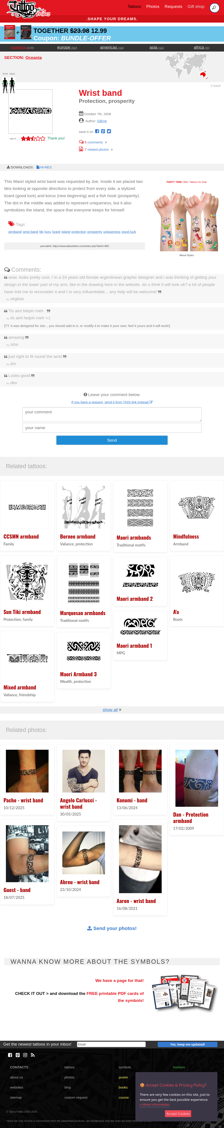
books (123, 1087)
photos (69, 1077)
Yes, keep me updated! (187, 1044)
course (124, 1097)
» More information (155, 1104)
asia (157, 47)
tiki (41, 232)
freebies (179, 1067)
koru (48, 232)
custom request (75, 1097)
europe (67, 47)
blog (67, 1087)
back (216, 85)
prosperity (94, 232)
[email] (111, 1044)
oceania (22, 47)
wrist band (30, 232)
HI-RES (44, 167)
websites (16, 1087)
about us (16, 1077)
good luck (129, 232)
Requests (173, 6)
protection (79, 232)
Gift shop (196, 6)
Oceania (33, 57)
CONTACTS (19, 1067)
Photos (152, 6)
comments (91, 142)
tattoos (69, 1067)
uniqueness (112, 232)
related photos (94, 149)
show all (110, 709)
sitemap (16, 1097)
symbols (125, 1067)
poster (123, 1077)
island (65, 232)
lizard (56, 232)
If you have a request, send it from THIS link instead (112, 402)
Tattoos (134, 6)
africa (201, 47)
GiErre (102, 121)
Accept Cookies (178, 1114)
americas (112, 47)
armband (15, 232)
